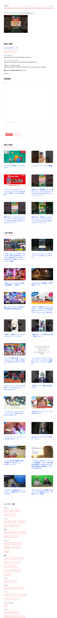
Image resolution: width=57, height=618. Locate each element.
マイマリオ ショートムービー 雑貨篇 (41, 165)
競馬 (6, 605)
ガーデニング (18, 570)
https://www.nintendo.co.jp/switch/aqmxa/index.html (17, 57)
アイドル (17, 612)
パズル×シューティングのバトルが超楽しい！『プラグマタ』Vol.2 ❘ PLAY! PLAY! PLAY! (14, 387)
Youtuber (7, 616)
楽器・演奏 (23, 532)
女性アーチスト (15, 532)
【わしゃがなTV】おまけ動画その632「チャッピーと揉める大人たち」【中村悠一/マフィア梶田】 (42, 492)
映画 (11, 612)
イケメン (6, 588)
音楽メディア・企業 (8, 536)
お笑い (6, 612)
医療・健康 (6, 551)
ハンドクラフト (7, 574)
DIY (5, 562)
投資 (18, 547)
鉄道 (10, 566)
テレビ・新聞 (7, 521)
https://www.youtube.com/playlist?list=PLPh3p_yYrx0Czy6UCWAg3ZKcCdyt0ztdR (25, 67)
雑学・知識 (6, 543)
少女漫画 (21, 588)
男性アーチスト (7, 532)
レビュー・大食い (12, 581)
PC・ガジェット (14, 558)
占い (6, 570)
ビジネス (13, 543)
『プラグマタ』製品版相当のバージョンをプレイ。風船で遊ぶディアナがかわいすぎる (14, 492)
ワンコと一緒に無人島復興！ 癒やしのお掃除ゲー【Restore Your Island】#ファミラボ (14, 462)
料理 (6, 581)
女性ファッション (14, 588)
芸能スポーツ (15, 521)
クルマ (11, 562)
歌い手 (16, 536)
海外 (6, 525)
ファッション (18, 562)
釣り (21, 558)
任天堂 (5, 82)
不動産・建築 (7, 547)
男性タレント (14, 616)
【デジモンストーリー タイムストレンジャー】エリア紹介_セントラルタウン (41, 255)
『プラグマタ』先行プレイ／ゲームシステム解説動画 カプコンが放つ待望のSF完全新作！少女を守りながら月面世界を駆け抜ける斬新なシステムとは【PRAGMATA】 (42, 464)
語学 (13, 547)
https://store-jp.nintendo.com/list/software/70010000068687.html (20, 62)
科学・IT (19, 543)
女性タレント (22, 616)
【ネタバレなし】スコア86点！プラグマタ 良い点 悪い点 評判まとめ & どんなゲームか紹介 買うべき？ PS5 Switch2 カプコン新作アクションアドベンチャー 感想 (15, 257)
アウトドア (6, 558)
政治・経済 (21, 521)
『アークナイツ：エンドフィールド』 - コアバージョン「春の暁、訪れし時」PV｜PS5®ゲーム (14, 413)
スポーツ (17, 525)
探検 (15, 566)
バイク (11, 570)
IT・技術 (11, 525)
